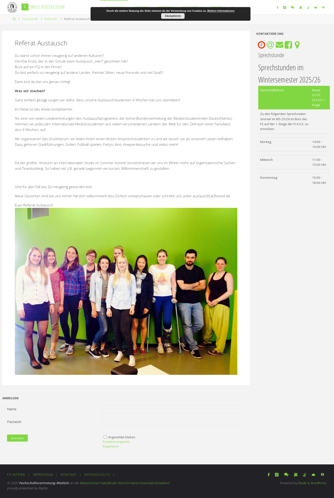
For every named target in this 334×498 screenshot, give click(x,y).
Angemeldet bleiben (121, 437)
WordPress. (318, 483)
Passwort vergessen (116, 442)
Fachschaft (30, 19)
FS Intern (16, 475)
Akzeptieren (173, 16)
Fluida (301, 483)
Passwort (14, 421)
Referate (50, 19)
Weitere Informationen (221, 10)
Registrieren (111, 446)
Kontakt (69, 475)
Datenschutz (97, 475)
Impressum (43, 475)
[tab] (261, 44)
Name (11, 409)
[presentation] (261, 44)
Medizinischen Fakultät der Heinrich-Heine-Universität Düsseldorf (126, 483)
